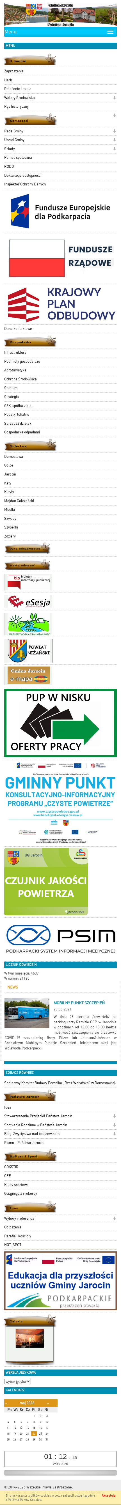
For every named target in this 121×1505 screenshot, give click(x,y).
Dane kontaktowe (18, 329)
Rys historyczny (16, 106)
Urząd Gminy (14, 140)
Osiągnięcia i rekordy (20, 1193)
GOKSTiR (11, 1167)
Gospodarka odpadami (22, 432)
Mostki (9, 509)
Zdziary (10, 536)
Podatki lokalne (16, 414)
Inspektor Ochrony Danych (25, 184)
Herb (8, 80)
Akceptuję (108, 1495)
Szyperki (11, 527)
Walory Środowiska (19, 98)
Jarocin (10, 474)
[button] (114, 98)
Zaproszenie (14, 71)
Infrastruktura (15, 352)
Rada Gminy (13, 131)
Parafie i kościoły (17, 1236)
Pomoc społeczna (18, 157)
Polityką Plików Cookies (24, 1500)
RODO (9, 166)
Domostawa (13, 456)
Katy (7, 483)
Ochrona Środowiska (20, 379)
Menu (10, 32)
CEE (7, 1176)
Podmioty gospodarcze (22, 361)
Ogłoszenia (13, 1227)
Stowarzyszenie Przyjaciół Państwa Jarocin (38, 1116)
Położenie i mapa (17, 89)
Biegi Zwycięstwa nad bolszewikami (32, 1134)
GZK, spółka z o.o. (18, 406)
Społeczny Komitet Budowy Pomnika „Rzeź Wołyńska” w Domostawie (59, 1083)
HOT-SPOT (12, 1245)
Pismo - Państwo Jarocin (24, 1143)
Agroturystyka (15, 370)
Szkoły (9, 149)
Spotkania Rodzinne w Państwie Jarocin (35, 1125)
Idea (7, 1107)
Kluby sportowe (16, 1185)
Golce (8, 465)
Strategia (11, 397)
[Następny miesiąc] (48, 1403)
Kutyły (9, 492)
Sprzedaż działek (17, 423)
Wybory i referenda (19, 1218)
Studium (10, 388)
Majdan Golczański (19, 501)
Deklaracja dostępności (22, 175)
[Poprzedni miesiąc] (6, 1403)
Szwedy (10, 518)
